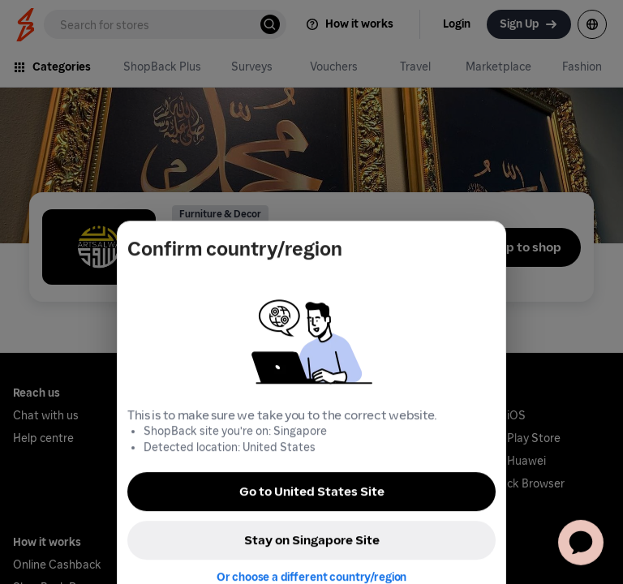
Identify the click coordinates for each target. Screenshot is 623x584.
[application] (581, 542)
